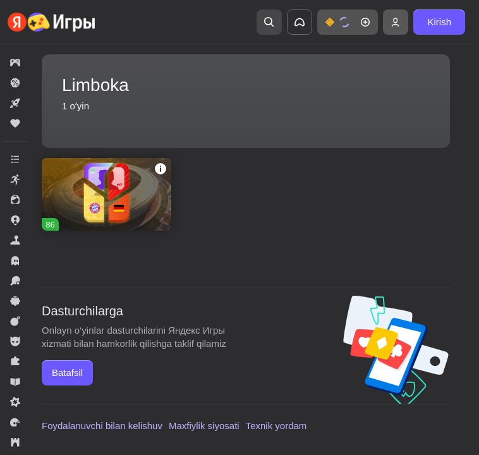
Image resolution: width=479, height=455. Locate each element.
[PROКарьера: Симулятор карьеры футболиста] (106, 194)
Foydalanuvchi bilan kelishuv (102, 425)
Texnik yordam (276, 425)
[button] (347, 22)
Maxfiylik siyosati (204, 425)
